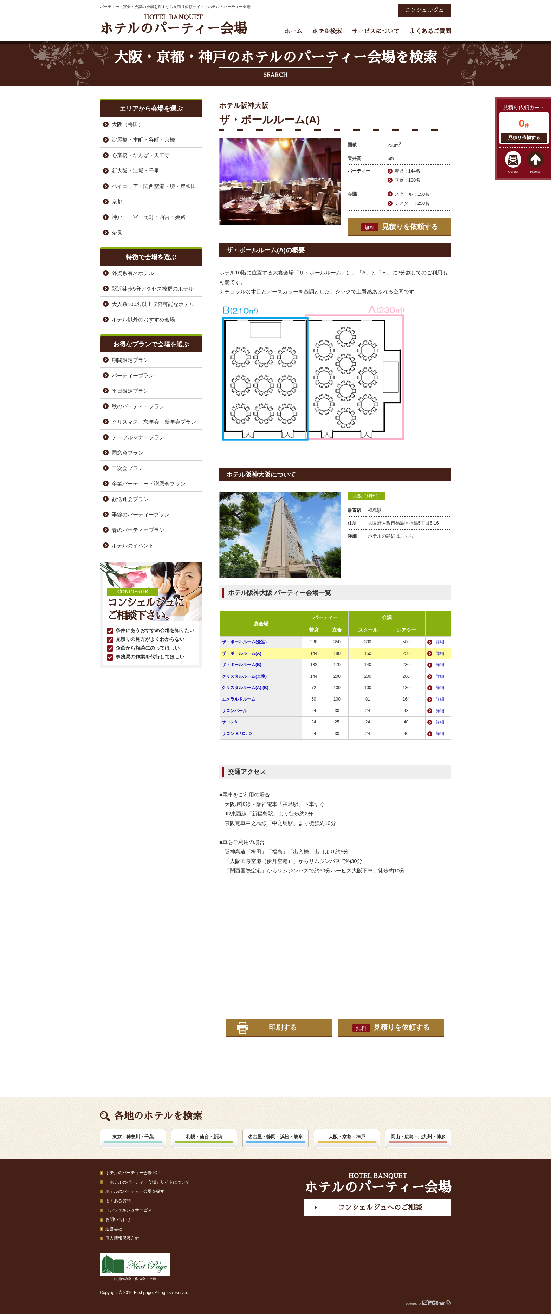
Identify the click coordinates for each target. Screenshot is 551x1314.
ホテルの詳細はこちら (391, 536)
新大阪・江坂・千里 (135, 171)
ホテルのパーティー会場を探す (134, 1191)
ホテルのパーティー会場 (173, 24)
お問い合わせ (118, 1219)
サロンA (230, 722)
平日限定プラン (130, 391)
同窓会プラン (127, 453)
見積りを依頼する (399, 227)
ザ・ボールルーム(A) (241, 653)
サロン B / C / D (237, 733)
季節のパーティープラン (141, 515)
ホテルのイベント (133, 545)
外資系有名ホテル (133, 273)
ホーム (293, 31)
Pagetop (535, 171)
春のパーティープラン (138, 530)
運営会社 (113, 1229)
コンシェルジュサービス (128, 1210)
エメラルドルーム (238, 699)
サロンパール (234, 710)
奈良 (117, 232)
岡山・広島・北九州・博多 (418, 1136)
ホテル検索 (327, 31)
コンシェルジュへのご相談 (380, 1207)
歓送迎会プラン (130, 499)
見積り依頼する (524, 137)
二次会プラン (127, 468)
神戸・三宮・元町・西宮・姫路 (149, 217)
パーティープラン (133, 375)
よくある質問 (118, 1200)
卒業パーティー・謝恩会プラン (149, 484)
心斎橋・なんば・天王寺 (141, 155)
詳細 (440, 641)
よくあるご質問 (430, 31)
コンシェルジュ (424, 10)
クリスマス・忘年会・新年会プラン (154, 422)
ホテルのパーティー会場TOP (132, 1172)
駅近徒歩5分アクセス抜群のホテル (153, 289)
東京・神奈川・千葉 (133, 1136)
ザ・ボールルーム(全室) (244, 641)
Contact (513, 171)
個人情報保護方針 (122, 1238)
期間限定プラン (130, 360)
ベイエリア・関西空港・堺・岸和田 (154, 186)
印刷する (283, 1027)
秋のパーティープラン (138, 406)
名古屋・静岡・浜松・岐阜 (275, 1136)
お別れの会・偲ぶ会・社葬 (135, 1267)
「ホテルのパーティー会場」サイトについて (147, 1182)
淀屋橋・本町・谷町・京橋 (143, 140)
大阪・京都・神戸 (347, 1136)
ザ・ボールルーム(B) (241, 664)
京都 (117, 201)
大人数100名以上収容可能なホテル (153, 304)
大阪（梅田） (366, 496)
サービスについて (376, 31)
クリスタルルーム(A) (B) (245, 687)
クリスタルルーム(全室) (244, 676)
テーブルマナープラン (138, 437)
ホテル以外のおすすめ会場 (143, 320)
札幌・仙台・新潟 (204, 1136)
